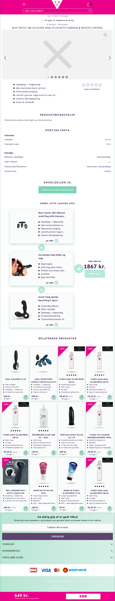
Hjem (49, 16)
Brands (55, 16)
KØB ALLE (94, 273)
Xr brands (64, 16)
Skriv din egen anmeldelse (57, 190)
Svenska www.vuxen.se (57, 589)
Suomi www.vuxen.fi (57, 591)
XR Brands (63, 24)
